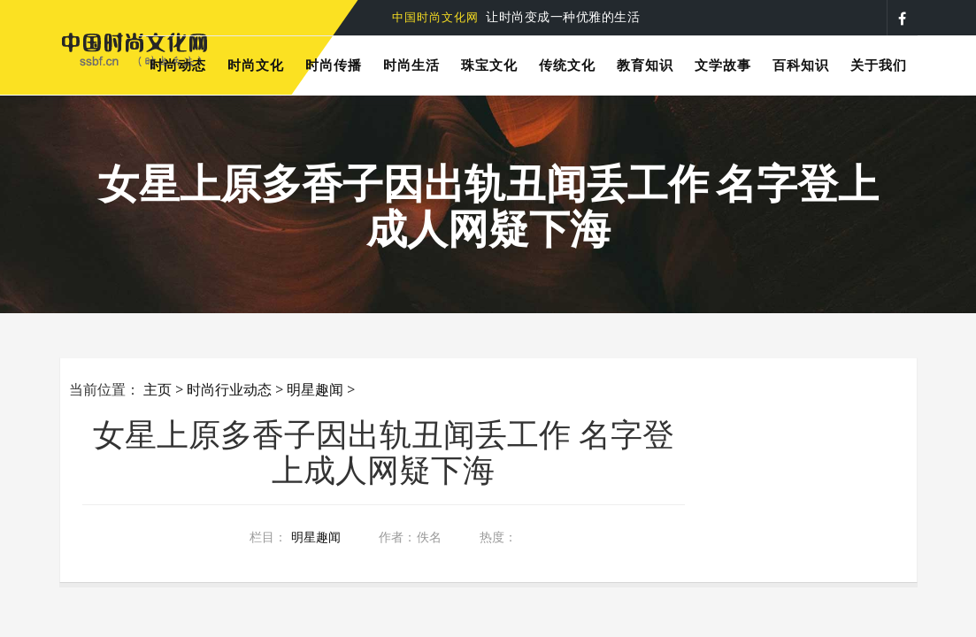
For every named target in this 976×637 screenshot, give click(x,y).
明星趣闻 (315, 389)
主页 (157, 389)
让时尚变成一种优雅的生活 (516, 17)
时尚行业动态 (229, 389)
